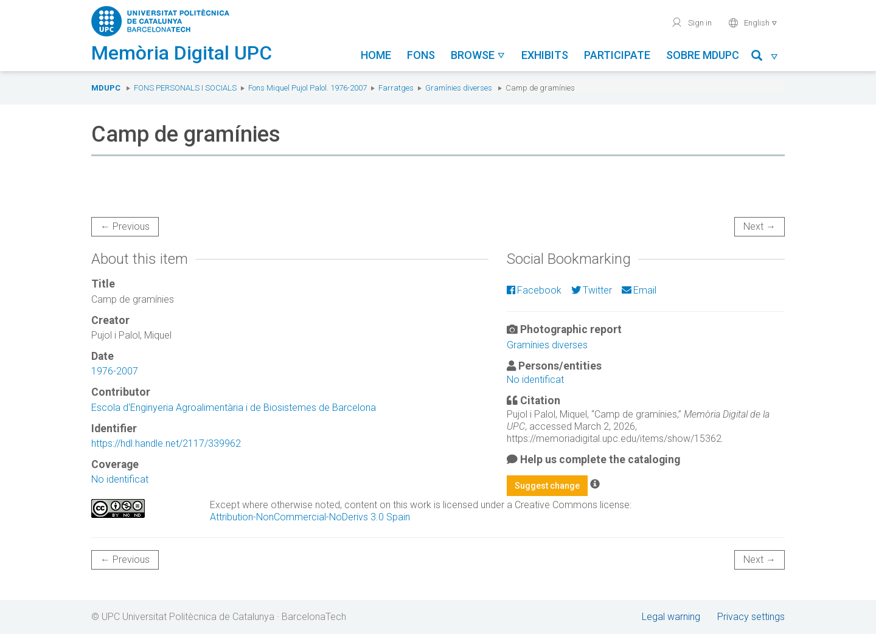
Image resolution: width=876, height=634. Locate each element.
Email (639, 290)
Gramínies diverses (458, 87)
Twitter (591, 290)
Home (376, 55)
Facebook (534, 290)
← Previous (125, 226)
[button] (765, 57)
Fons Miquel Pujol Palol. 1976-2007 (307, 87)
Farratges (396, 87)
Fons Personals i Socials (185, 87)
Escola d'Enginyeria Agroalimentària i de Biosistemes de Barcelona (233, 407)
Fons (421, 55)
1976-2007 (114, 371)
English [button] (752, 22)
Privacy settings (751, 616)
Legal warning (671, 616)
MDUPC (105, 87)
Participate (617, 55)
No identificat (119, 479)
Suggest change (547, 486)
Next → (759, 226)
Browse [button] (478, 55)
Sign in (691, 22)
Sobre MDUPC (702, 55)
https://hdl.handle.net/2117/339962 (166, 443)
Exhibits (544, 55)
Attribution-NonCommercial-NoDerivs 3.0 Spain (310, 517)
